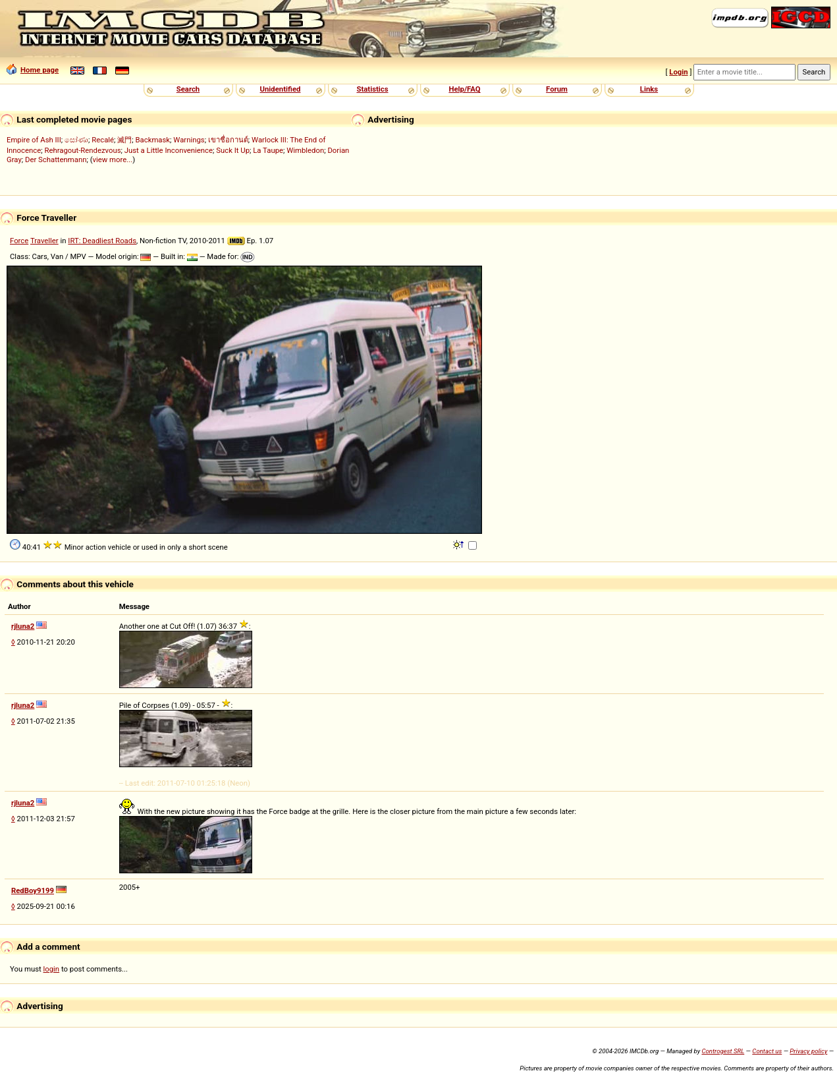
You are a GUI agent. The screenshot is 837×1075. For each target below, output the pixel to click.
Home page (33, 69)
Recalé (103, 139)
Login (678, 71)
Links (649, 89)
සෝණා (76, 139)
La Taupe (268, 150)
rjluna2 (22, 626)
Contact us (767, 1051)
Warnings (188, 139)
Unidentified (280, 89)
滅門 (124, 139)
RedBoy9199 (32, 890)
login (51, 968)
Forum (557, 89)
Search (188, 89)
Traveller (44, 240)
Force (19, 240)
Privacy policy (808, 1051)
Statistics (372, 89)
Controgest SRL (722, 1051)
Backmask (153, 139)
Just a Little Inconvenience (168, 150)
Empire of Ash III (34, 139)
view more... (113, 159)
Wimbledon (305, 150)
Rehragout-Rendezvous (82, 150)
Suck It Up (233, 150)
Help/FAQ (464, 89)
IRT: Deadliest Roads (102, 240)
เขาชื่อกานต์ (228, 139)
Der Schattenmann (55, 159)
